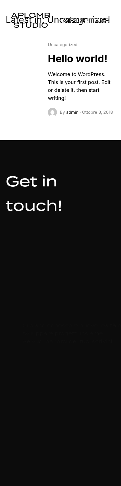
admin (72, 112)
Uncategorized (62, 44)
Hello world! (77, 58)
